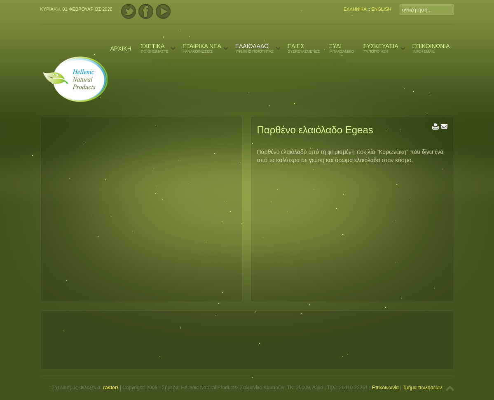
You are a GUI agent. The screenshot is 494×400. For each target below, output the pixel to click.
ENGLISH (381, 9)
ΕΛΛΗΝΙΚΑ (355, 9)
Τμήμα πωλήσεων (422, 388)
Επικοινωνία (385, 388)
